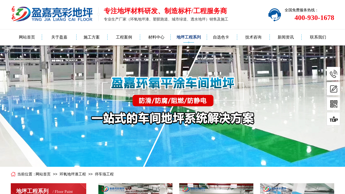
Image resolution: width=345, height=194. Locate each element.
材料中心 (156, 37)
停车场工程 (104, 174)
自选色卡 (221, 37)
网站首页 (27, 37)
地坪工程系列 (189, 37)
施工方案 (92, 37)
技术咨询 (253, 37)
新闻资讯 (286, 37)
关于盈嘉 (59, 37)
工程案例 (124, 37)
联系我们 (318, 37)
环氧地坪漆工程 (73, 174)
